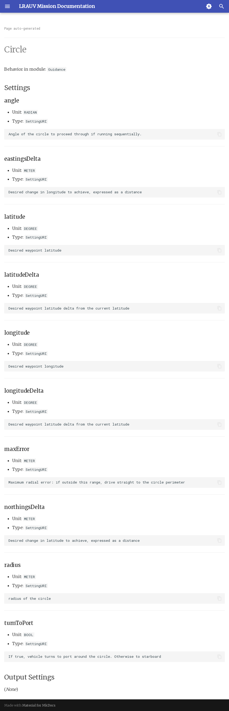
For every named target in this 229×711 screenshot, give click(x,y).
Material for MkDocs (39, 705)
